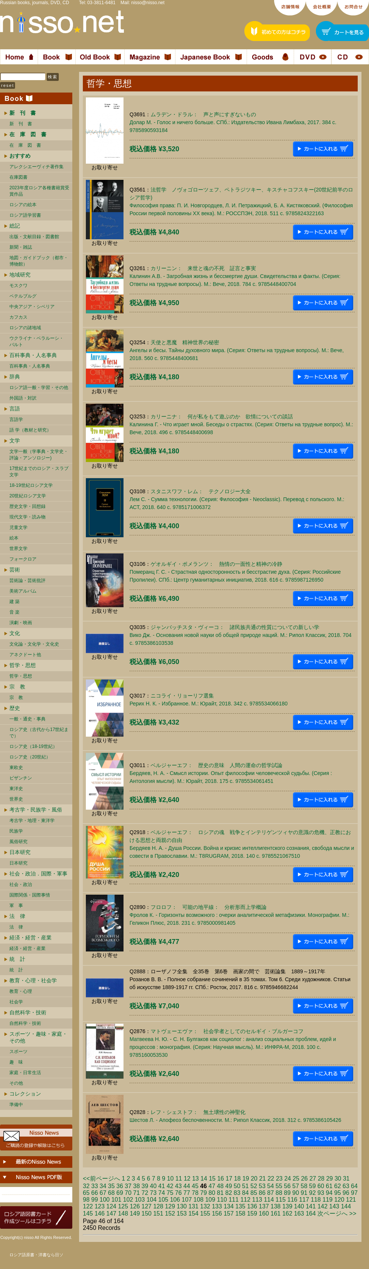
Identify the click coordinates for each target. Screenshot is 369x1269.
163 (299, 1213)
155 (205, 1213)
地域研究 (19, 275)
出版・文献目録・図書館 (34, 236)
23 (279, 1178)
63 (346, 1186)
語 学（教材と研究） (30, 430)
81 (220, 1193)
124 (111, 1206)
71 (136, 1193)
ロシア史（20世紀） (29, 757)
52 (253, 1186)
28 (321, 1178)
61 (329, 1186)
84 (245, 1193)
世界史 (16, 799)
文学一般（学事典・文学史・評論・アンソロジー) (38, 454)
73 (153, 1193)
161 (276, 1213)
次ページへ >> (336, 1213)
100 (105, 1199)
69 (119, 1193)
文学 (14, 441)
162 (287, 1213)
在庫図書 (18, 177)
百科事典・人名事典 (33, 355)
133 (217, 1206)
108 (199, 1199)
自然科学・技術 (27, 1012)
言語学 (16, 419)
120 (339, 1199)
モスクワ (18, 285)
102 (128, 1199)
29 (329, 1178)
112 (245, 1199)
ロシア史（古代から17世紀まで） (39, 733)
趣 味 (16, 1062)
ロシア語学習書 (25, 215)
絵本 (13, 538)
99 (94, 1199)
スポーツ (18, 1051)
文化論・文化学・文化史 (34, 644)
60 (320, 1186)
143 (334, 1206)
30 (337, 1178)
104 (151, 1199)
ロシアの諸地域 (25, 327)
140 (299, 1206)
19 (245, 1178)
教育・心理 (20, 991)
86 (262, 1193)
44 (186, 1186)
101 (116, 1199)
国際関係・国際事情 (29, 895)
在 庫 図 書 (25, 145)
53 (262, 1186)
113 (257, 1199)
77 (186, 1193)
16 (220, 1178)
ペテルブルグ (23, 296)
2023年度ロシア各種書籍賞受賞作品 (39, 191)
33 (94, 1186)
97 (354, 1193)
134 (229, 1206)
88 (279, 1193)
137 (264, 1206)
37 (128, 1186)
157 (229, 1213)
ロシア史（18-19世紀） (33, 746)
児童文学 (18, 527)
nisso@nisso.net (148, 2)
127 (147, 1206)
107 (187, 1199)
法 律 (17, 916)
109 (210, 1199)
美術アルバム (23, 591)
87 (270, 1193)
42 (170, 1186)
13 (195, 1178)
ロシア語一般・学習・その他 (38, 387)
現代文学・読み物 (27, 517)
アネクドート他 (25, 654)
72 (145, 1193)
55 (279, 1186)
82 (228, 1193)
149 (135, 1213)
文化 (14, 633)
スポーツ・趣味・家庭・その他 (38, 1037)
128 (158, 1206)
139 (287, 1206)
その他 (16, 1083)
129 (170, 1206)
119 (327, 1199)
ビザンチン (20, 778)
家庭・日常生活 (25, 1072)
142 (322, 1206)
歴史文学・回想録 (27, 506)
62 (337, 1186)
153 (182, 1213)
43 (178, 1186)
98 (86, 1199)
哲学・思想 (22, 665)
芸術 (14, 570)
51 (245, 1186)
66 (94, 1193)
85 (253, 1193)
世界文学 (18, 548)
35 (111, 1186)
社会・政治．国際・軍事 (38, 874)
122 (88, 1206)
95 (337, 1193)
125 (123, 1206)
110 (222, 1199)
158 (240, 1213)
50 (237, 1186)
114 (269, 1199)
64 (354, 1186)
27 (313, 1178)
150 (147, 1213)
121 (351, 1199)
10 (170, 1178)
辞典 (14, 377)
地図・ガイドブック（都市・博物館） (38, 261)
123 (100, 1206)
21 (262, 1178)
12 (187, 1178)
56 (287, 1186)
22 (270, 1178)
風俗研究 (18, 841)
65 (86, 1193)
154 (193, 1213)
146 (100, 1213)
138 (276, 1206)
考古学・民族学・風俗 (35, 810)
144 (346, 1206)
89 (287, 1193)
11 (178, 1178)
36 (119, 1186)
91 (304, 1193)
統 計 (17, 959)
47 (212, 1186)
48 (220, 1186)
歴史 (14, 708)
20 (254, 1178)
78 (195, 1193)
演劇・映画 (20, 622)
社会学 (16, 1002)
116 (292, 1199)
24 (287, 1178)
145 (88, 1213)
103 (140, 1199)
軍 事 (16, 905)
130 (182, 1206)
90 (295, 1193)
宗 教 (17, 687)
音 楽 (14, 612)
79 (203, 1193)
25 (296, 1178)
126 (135, 1206)
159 (252, 1213)
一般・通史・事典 (27, 719)
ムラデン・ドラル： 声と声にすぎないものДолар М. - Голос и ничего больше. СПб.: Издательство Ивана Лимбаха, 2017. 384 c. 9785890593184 (233, 122)
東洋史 (16, 788)
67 (103, 1193)
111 (234, 1199)
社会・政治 (20, 884)
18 (237, 1178)
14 (203, 1178)
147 (111, 1213)
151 (158, 1213)
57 (295, 1186)
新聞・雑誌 (20, 247)
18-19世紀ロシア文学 (31, 485)
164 (311, 1213)
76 (178, 1193)
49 (228, 1186)
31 (346, 1178)
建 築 (14, 601)
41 (161, 1186)
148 (123, 1213)
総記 (14, 226)
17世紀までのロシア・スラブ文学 (39, 471)
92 (312, 1193)
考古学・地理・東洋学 (32, 820)
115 (281, 1199)
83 (237, 1193)
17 (229, 1178)
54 (270, 1186)
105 (163, 1199)
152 (170, 1213)
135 (240, 1206)
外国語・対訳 (23, 398)
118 (316, 1199)
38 (136, 1186)
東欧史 (16, 767)
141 (311, 1206)
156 (217, 1213)
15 (212, 1178)
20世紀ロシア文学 (27, 495)
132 (205, 1206)
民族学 (16, 831)
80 (212, 1193)
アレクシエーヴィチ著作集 (36, 166)
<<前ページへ (101, 1178)
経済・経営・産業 (30, 938)
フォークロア (23, 559)
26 (304, 1178)
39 (145, 1186)
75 (170, 1193)
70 (128, 1193)
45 (195, 1186)
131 (193, 1206)
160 (264, 1213)
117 (304, 1199)
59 (312, 1186)
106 (175, 1199)
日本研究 (19, 852)
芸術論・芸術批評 (27, 580)
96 (346, 1193)
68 (111, 1193)
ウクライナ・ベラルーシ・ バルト (36, 341)
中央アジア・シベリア (32, 306)
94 (329, 1193)
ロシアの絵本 (23, 204)
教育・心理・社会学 (33, 980)
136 (252, 1206)
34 (103, 1186)
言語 (14, 409)
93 (320, 1193)
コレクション (25, 1094)
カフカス (18, 317)
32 (86, 1186)
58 (304, 1186)
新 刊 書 (20, 123)
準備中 (16, 1104)
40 (153, 1186)
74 (161, 1193)
